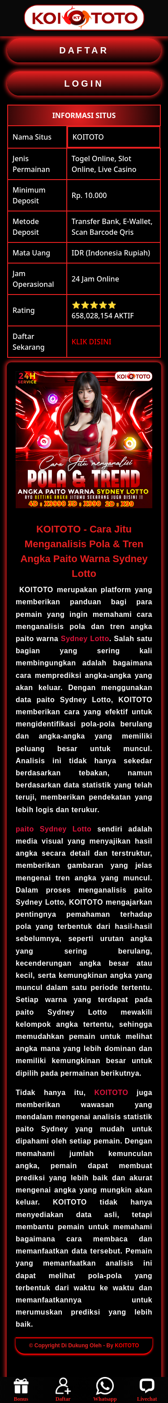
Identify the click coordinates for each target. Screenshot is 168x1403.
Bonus (21, 1389)
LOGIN (83, 83)
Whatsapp (105, 1389)
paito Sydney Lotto (53, 829)
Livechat (147, 1389)
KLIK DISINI (92, 342)
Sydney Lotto (85, 638)
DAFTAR (84, 50)
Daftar (63, 1389)
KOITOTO (88, 137)
